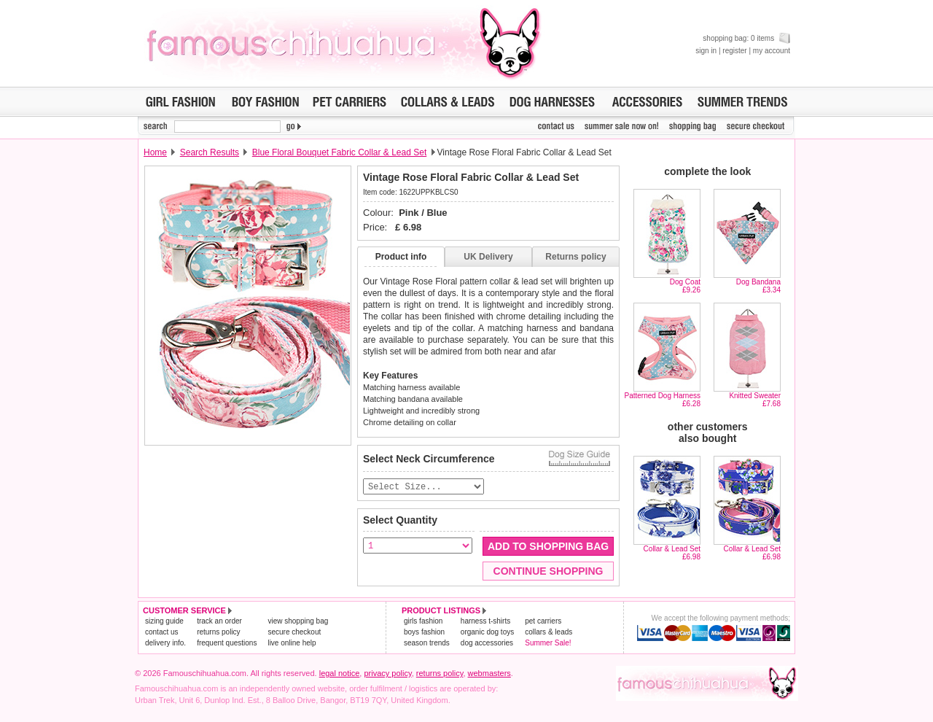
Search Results (209, 152)
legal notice (339, 673)
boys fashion (424, 633)
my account (771, 51)
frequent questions (227, 644)
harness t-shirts (485, 622)
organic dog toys (487, 633)
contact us (162, 633)
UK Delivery (488, 257)
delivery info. (165, 644)
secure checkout (294, 633)
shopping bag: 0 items (746, 38)
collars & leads (548, 633)
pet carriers (543, 622)
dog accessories (487, 644)
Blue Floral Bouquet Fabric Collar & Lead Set (339, 152)
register (734, 51)
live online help (292, 644)
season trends (427, 644)
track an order (219, 622)
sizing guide (164, 622)
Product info (401, 257)
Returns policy (575, 257)
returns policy (218, 633)
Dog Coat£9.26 (685, 286)
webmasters (489, 673)
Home (155, 152)
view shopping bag (298, 622)
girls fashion (423, 622)
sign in (706, 51)
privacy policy (387, 673)
